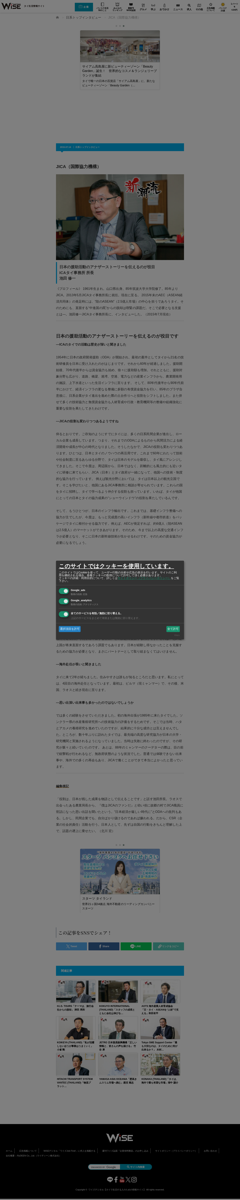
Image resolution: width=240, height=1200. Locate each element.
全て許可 (173, 628)
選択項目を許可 (70, 628)
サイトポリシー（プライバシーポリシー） (144, 578)
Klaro (177, 635)
